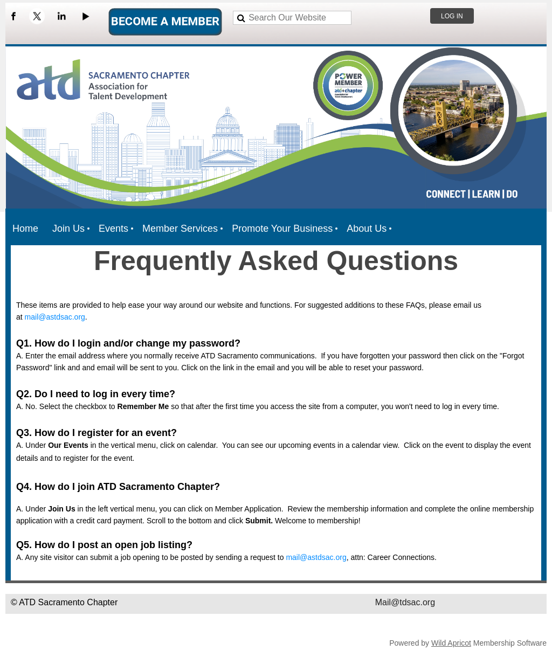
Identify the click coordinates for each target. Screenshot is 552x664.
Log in (452, 16)
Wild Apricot (451, 643)
